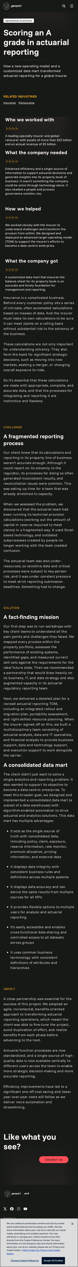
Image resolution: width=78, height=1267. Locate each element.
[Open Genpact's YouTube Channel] (25, 1209)
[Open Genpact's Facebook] (12, 1209)
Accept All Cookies (53, 1260)
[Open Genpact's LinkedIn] (18, 1209)
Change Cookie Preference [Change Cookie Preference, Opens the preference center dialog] (25, 1260)
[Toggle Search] (64, 6)
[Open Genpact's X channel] (5, 1209)
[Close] (72, 1224)
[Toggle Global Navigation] (72, 6)
